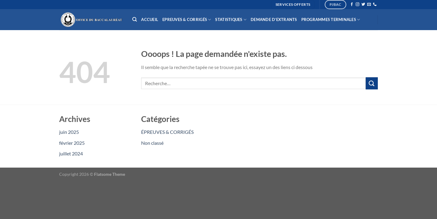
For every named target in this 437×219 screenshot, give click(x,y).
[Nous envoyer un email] (369, 4)
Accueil (149, 19)
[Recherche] (134, 19)
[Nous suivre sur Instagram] (357, 4)
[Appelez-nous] (375, 4)
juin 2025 (69, 132)
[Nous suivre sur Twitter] (363, 4)
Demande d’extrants (274, 19)
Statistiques (230, 20)
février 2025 (72, 143)
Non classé (152, 143)
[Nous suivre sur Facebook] (352, 4)
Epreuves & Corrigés (186, 20)
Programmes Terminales (330, 20)
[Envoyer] (372, 83)
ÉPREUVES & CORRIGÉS (167, 132)
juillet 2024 (71, 153)
